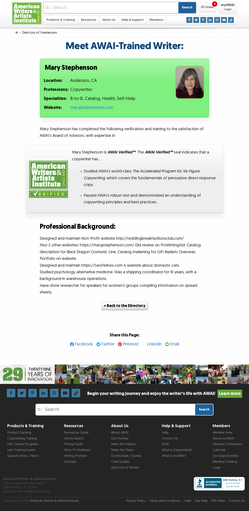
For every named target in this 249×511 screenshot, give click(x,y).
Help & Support (132, 20)
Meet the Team (122, 450)
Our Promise (120, 438)
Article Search (74, 438)
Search (187, 7)
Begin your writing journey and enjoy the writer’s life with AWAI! (164, 393)
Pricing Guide (73, 444)
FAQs (165, 444)
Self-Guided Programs (23, 444)
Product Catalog (19, 432)
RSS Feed (218, 501)
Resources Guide (76, 432)
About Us (108, 20)
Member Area (222, 432)
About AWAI (119, 432)
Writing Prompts (75, 456)
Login (217, 467)
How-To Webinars (77, 450)
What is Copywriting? (177, 450)
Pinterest (131, 344)
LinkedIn (154, 344)
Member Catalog (225, 462)
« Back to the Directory (124, 305)
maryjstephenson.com (92, 107)
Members (156, 20)
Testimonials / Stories (126, 456)
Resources (88, 20)
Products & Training (61, 20)
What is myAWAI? (174, 456)
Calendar (219, 450)
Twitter (107, 344)
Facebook (84, 344)
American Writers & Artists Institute (54, 501)
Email (174, 344)
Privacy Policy (135, 501)
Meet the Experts (123, 444)
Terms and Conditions (165, 501)
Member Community (227, 444)
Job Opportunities (225, 456)
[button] (207, 7)
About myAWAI (223, 438)
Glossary (70, 462)
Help (165, 432)
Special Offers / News (23, 456)
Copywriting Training (22, 438)
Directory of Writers (125, 467)
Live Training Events (21, 450)
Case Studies (120, 462)
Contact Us (170, 438)
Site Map (201, 501)
